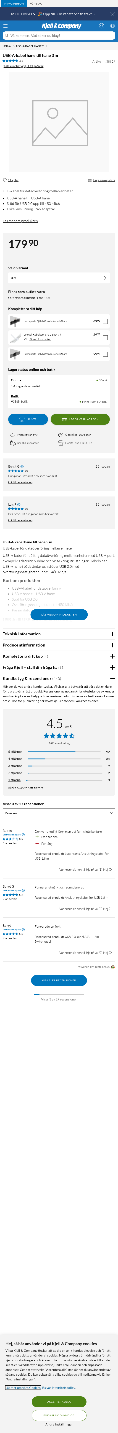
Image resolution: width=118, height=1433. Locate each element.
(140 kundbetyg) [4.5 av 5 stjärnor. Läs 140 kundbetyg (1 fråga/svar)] (14, 66)
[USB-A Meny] (14, 46)
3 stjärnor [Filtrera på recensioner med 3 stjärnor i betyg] (15, 766)
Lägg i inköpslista (101, 180)
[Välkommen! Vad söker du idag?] (61, 35)
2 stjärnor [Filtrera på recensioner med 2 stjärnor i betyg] (15, 773)
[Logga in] (101, 25)
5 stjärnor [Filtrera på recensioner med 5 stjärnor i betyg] (15, 751)
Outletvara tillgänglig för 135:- (29, 298)
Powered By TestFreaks (96, 967)
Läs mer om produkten (20, 221)
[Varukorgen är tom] (112, 25)
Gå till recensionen (20, 482)
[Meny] (5, 25)
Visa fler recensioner (59, 980)
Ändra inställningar (59, 1424)
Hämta (28, 419)
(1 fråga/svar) (35, 66)
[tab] (14, 3)
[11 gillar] (10, 180)
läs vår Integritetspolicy (58, 1388)
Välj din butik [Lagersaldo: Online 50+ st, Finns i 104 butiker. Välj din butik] (19, 401)
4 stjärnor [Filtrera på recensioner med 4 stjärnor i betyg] (15, 759)
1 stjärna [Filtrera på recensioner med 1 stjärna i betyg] (14, 780)
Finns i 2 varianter (40, 339)
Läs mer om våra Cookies (23, 1388)
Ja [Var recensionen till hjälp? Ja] (96, 869)
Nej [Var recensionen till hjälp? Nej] (105, 869)
